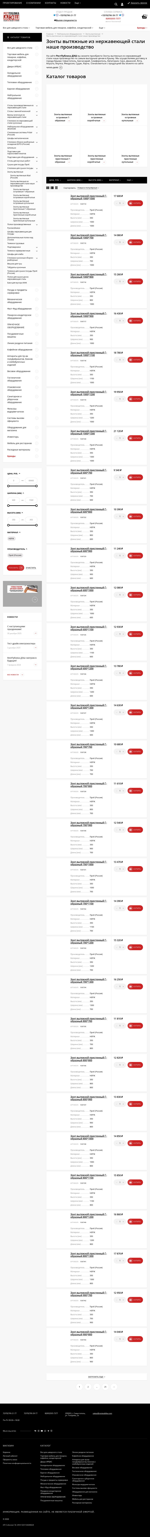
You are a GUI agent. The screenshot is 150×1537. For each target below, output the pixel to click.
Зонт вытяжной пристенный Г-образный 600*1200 (88, 667)
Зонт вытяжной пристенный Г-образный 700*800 (88, 785)
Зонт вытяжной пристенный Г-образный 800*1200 (88, 1216)
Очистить (31, 568)
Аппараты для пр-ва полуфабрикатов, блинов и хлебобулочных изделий (84, 1461)
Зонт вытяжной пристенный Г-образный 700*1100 (88, 902)
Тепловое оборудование (51, 1469)
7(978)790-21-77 (10, 1413)
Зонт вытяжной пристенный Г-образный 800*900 (88, 1098)
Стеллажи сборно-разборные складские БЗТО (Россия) (20, 143)
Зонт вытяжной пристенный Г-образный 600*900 (88, 550)
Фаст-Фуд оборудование (51, 1487)
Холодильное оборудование (52, 1465)
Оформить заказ (10, 1459)
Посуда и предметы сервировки (54, 1480)
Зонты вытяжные (92, 34)
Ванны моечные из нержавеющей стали (16, 116)
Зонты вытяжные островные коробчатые (24, 196)
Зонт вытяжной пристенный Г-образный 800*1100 (88, 1176)
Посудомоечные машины (51, 1500)
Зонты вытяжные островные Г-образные (23, 190)
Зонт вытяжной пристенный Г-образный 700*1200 (88, 941)
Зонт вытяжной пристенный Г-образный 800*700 (88, 1020)
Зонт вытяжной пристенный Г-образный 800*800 (88, 1059)
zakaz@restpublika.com (102, 1413)
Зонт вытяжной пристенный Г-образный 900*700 (88, 1294)
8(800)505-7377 (113, 18)
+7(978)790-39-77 (109, 15)
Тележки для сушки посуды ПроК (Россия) (22, 272)
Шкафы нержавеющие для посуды (19, 232)
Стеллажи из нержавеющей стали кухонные (20, 121)
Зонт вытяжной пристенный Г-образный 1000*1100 (88, 354)
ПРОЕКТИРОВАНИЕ (12, 2)
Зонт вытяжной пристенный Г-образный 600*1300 (88, 706)
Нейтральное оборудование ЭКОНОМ (20, 127)
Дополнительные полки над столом (20, 238)
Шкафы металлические (17, 138)
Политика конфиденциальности (17, 1463)
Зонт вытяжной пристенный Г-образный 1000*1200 (88, 393)
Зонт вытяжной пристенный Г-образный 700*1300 (88, 981)
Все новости (15, 675)
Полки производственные (19, 224)
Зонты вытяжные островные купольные (23, 202)
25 (105, 1387)
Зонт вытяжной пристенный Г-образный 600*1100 (88, 628)
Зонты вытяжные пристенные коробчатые (24, 213)
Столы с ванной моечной (18, 111)
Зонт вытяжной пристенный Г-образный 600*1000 (88, 589)
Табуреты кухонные (16, 267)
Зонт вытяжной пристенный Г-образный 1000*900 (88, 315)
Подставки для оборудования (20, 157)
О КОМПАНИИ (33, 2)
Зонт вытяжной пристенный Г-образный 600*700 (88, 471)
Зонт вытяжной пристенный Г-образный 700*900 (88, 824)
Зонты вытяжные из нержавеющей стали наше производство (22, 183)
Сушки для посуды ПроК (18, 164)
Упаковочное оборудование (84, 1475)
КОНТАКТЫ (50, 2)
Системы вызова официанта (84, 1488)
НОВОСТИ (65, 2)
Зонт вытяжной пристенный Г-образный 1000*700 (88, 236)
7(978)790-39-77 (31, 1413)
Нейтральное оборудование (69, 34)
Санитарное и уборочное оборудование (83, 1479)
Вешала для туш (14, 263)
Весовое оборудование (82, 1467)
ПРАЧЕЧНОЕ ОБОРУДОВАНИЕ (53, 1497)
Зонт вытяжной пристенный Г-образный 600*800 (88, 511)
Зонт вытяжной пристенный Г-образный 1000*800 (88, 276)
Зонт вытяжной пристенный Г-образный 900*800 (88, 1333)
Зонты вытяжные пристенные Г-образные (24, 207)
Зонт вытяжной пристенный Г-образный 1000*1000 (88, 197)
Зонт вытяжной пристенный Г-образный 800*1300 (88, 1255)
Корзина (6, 1452)
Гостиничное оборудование (84, 1471)
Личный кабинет (10, 1456)
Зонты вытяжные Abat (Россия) (20, 176)
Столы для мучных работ (18, 160)
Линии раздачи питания (83, 1452)
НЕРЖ (11, 538)
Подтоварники (14, 247)
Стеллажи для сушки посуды (20, 168)
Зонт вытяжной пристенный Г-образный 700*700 (88, 745)
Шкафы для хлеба (15, 254)
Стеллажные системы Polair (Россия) (19, 133)
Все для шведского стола (51, 1452)
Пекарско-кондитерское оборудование (50, 1492)
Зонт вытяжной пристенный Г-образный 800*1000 (88, 1137)
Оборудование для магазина (84, 1491)
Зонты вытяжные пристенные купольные (24, 219)
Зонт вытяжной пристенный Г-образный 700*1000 (88, 863)
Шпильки (11, 147)
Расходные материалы (82, 1502)
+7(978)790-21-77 (67, 15)
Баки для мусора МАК (17, 282)
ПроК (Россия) (15, 555)
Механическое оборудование (53, 1483)
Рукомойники (13, 228)
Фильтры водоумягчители (83, 1484)
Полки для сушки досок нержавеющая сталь (18, 277)
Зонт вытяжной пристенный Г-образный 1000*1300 (88, 432)
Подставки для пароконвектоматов (16, 152)
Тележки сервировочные (18, 250)
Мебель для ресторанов (82, 1499)
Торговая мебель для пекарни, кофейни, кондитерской (53, 1457)
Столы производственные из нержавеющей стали (20, 106)
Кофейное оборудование (83, 1456)
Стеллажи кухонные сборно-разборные (20, 258)
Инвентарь (77, 1495)
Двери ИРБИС (46, 1461)
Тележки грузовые (15, 243)
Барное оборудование (50, 1472)
